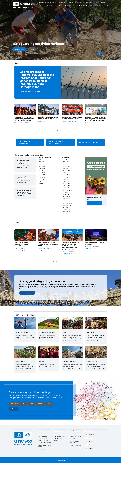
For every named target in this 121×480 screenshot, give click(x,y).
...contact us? (41, 449)
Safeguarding (82, 5)
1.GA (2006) (42, 183)
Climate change (20, 361)
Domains (40, 403)
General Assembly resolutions (74, 441)
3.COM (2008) (66, 201)
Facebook (89, 434)
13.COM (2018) (66, 177)
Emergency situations (69, 361)
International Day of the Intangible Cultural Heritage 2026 (48, 244)
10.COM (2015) (66, 183)
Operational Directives (75, 436)
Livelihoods (90, 332)
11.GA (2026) (42, 159)
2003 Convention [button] (19, 49)
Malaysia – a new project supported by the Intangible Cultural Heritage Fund (24, 118)
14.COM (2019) (66, 175)
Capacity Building (92, 361)
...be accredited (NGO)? (44, 442)
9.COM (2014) (66, 185)
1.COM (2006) (66, 212)
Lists (74, 5)
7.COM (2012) (66, 192)
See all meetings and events (60, 261)
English (95, 2)
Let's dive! (14, 408)
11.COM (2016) (66, 181)
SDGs (23, 403)
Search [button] (106, 5)
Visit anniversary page (94, 203)
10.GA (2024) (42, 162)
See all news (60, 131)
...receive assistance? (43, 434)
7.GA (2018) (42, 168)
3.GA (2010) (42, 177)
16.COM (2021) (66, 170)
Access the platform (27, 292)
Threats (49, 403)
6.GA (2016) (42, 170)
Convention (50, 5)
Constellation (14, 403)
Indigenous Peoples (22, 332)
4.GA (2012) (42, 175)
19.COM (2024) (66, 162)
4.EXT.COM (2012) (67, 190)
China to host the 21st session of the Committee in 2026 (72, 118)
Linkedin (89, 448)
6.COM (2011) (66, 194)
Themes (66, 5)
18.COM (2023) (66, 164)
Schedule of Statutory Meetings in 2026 (30, 142)
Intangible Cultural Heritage (23, 7)
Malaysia (26, 123)
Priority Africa (67, 332)
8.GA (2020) (42, 166)
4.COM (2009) (66, 198)
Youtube (89, 441)
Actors (92, 5)
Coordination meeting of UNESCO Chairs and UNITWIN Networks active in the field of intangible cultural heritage (72, 246)
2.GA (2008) (42, 179)
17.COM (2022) (66, 166)
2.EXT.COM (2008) (67, 205)
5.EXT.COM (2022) (67, 168)
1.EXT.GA (41, 181)
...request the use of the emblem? (44, 445)
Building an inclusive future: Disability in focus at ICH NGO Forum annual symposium (96, 118)
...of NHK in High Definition (58, 439)
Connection (103, 2)
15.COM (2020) (66, 172)
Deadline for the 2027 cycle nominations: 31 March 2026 (48, 118)
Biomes (31, 403)
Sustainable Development (47, 332)
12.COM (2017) (66, 179)
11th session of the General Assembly (95, 243)
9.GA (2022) (42, 164)
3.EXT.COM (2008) (67, 203)
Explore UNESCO (87, 2)
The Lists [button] (32, 49)
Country (99, 5)
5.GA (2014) (42, 172)
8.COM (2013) (66, 188)
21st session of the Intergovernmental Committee (21, 244)
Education (42, 361)
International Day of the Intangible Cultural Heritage (51, 2)
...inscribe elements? (43, 436)
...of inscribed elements (60, 434)
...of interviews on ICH (59, 436)
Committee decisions (75, 445)
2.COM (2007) (66, 207)
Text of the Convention (76, 434)
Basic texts (72, 438)
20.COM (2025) (66, 159)
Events (59, 5)
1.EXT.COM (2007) (67, 209)
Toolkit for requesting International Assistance (60, 142)
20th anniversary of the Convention (72, 2)
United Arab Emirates (34, 91)
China (74, 121)
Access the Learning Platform (91, 143)
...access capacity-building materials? (43, 439)
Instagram (89, 438)
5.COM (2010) (66, 196)
